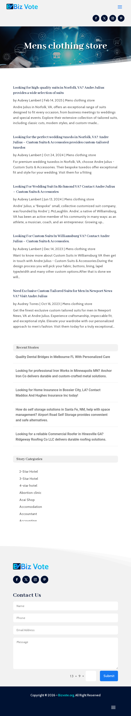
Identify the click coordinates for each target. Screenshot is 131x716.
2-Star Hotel (28, 471)
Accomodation (30, 507)
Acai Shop (27, 500)
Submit (108, 676)
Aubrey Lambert (29, 100)
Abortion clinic (30, 493)
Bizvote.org (66, 695)
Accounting (28, 521)
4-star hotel (28, 486)
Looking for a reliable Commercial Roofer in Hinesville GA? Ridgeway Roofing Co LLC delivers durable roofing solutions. (61, 436)
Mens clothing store (80, 100)
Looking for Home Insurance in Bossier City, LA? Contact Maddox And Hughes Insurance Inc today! (58, 392)
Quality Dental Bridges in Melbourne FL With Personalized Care (63, 357)
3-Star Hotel (28, 479)
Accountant (28, 514)
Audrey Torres (28, 304)
